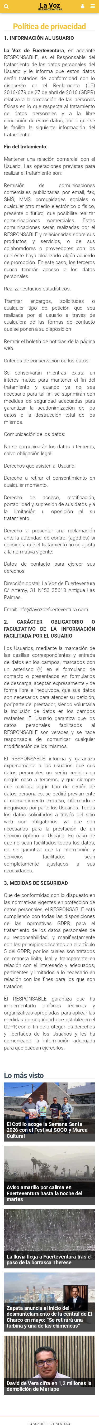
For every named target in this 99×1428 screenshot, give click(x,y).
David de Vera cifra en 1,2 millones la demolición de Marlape (49, 1386)
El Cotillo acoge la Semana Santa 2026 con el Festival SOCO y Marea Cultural (47, 1130)
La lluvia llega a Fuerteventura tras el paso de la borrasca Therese (49, 1260)
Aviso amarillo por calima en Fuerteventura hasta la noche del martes (44, 1193)
